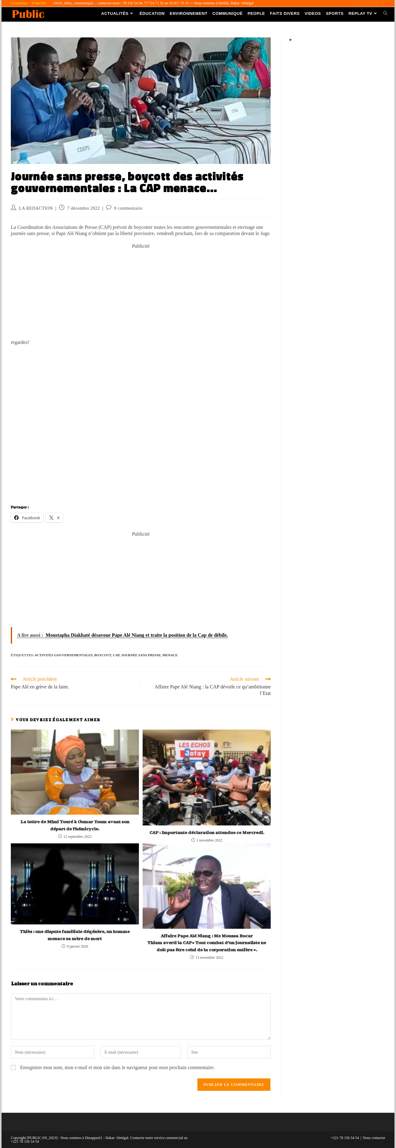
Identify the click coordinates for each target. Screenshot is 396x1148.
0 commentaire (128, 208)
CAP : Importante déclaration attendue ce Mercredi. (206, 832)
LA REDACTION (36, 208)
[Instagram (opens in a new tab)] (367, 3)
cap (116, 655)
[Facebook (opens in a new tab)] (359, 3)
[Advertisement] (141, 293)
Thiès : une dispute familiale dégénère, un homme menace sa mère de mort (75, 935)
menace (170, 655)
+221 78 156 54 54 (345, 1138)
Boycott (102, 655)
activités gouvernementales (64, 655)
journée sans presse (141, 655)
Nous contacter (374, 1138)
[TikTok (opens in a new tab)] (382, 3)
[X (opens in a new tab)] (351, 3)
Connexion (19, 3)
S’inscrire (39, 3)
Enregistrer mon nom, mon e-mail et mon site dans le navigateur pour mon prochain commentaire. (117, 1067)
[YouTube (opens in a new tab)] (375, 3)
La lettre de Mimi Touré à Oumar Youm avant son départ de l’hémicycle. (74, 825)
